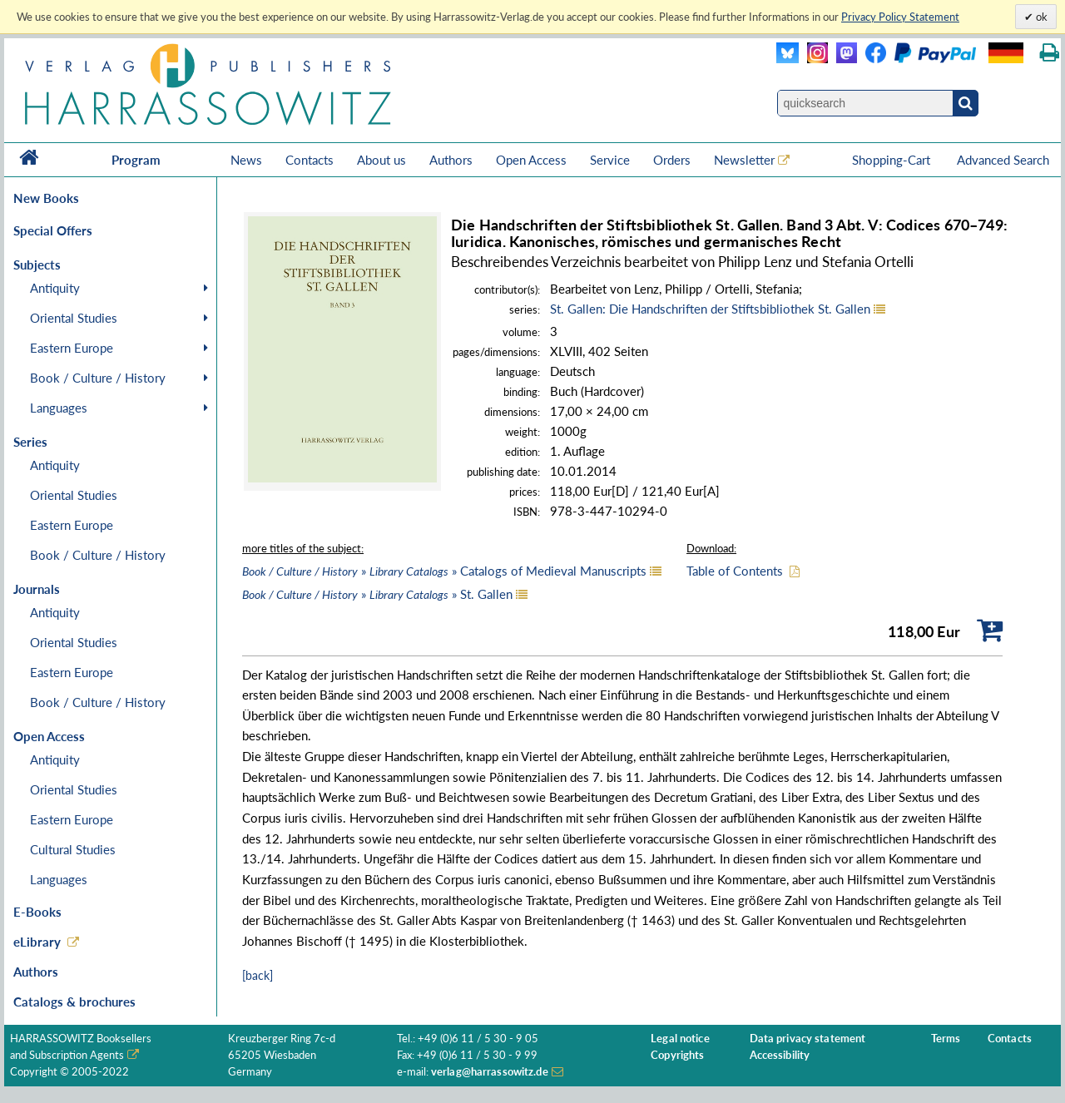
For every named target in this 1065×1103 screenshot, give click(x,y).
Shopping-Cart (893, 159)
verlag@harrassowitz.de (489, 1072)
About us (381, 159)
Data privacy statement (808, 1038)
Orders (672, 159)
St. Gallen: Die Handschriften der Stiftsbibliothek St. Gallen (710, 308)
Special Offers (52, 230)
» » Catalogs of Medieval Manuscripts (444, 570)
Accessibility (780, 1055)
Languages (58, 407)
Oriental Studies (73, 317)
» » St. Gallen (377, 593)
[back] (257, 975)
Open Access (531, 159)
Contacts (309, 159)
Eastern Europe (71, 347)
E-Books (37, 911)
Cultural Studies (73, 849)
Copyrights (677, 1055)
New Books (46, 197)
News (246, 159)
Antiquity (55, 287)
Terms (946, 1038)
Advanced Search (1003, 159)
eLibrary (37, 941)
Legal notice (680, 1038)
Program (136, 159)
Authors (451, 159)
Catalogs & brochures (74, 1001)
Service (610, 159)
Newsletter (744, 159)
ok (1040, 16)
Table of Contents (734, 570)
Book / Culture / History (98, 377)
